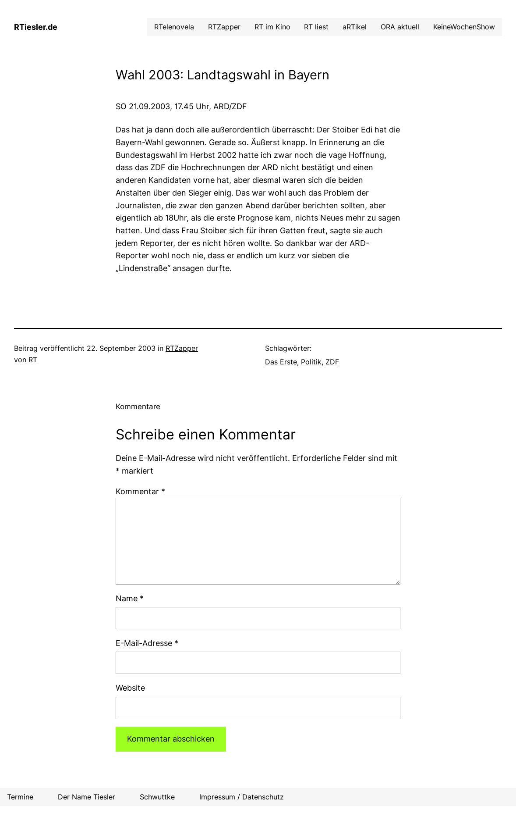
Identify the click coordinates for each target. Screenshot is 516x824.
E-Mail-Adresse (147, 643)
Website (130, 687)
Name (130, 598)
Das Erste (281, 362)
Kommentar (140, 491)
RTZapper (182, 348)
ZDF (332, 362)
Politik (311, 362)
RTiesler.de (35, 27)
